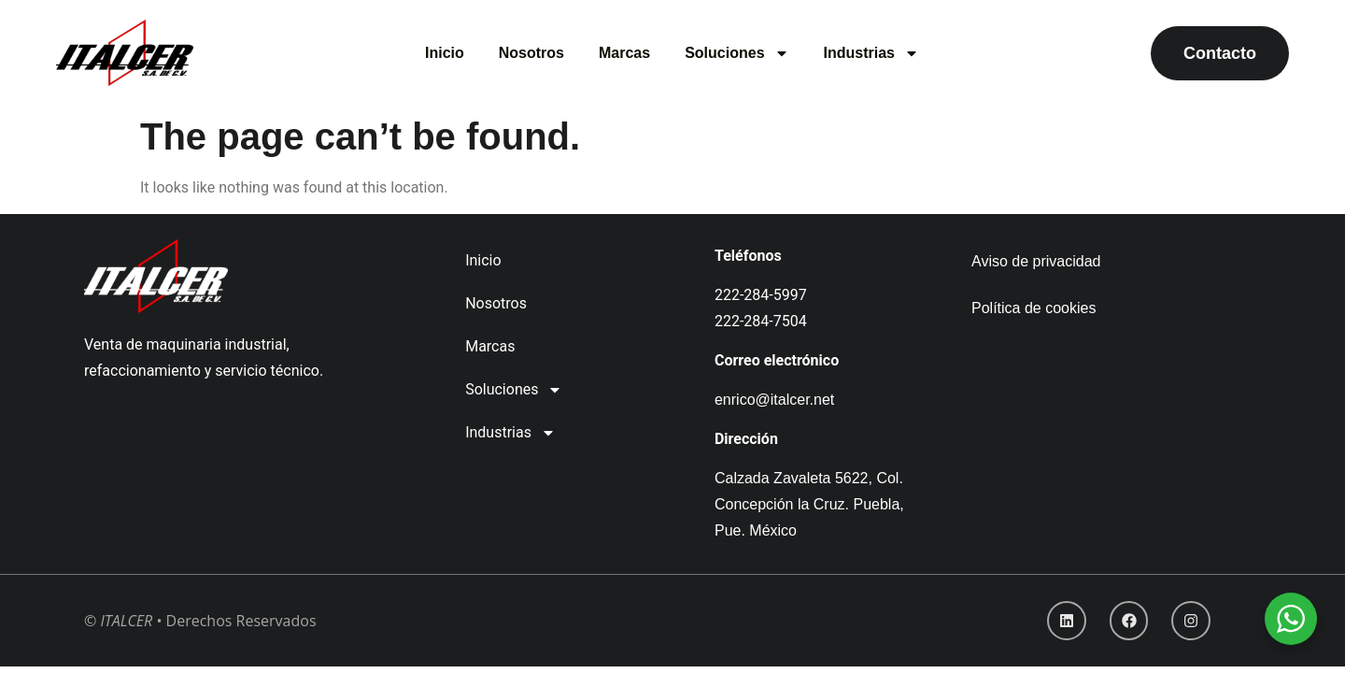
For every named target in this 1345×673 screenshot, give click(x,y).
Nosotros (531, 53)
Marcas (624, 53)
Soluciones (736, 52)
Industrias (871, 52)
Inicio (444, 53)
